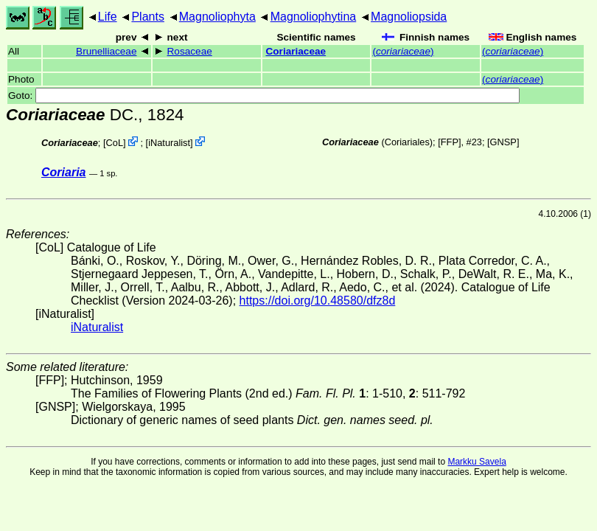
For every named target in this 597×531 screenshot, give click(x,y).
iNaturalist (169, 142)
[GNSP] (503, 142)
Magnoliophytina (313, 16)
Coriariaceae (295, 51)
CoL (114, 142)
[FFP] (449, 142)
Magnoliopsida (409, 16)
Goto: (264, 95)
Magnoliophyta (217, 16)
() (402, 51)
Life (107, 16)
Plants (147, 16)
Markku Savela (476, 462)
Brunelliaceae (106, 51)
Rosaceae (189, 51)
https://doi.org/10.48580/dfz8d (318, 300)
